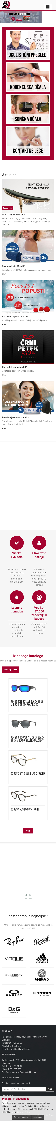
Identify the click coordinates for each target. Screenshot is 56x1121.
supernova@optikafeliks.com (23, 1072)
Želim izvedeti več (21, 1117)
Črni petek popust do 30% (14, 367)
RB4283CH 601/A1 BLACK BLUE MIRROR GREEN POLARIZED (27, 703)
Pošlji (50, 1089)
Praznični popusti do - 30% (15, 316)
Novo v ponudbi (11, 669)
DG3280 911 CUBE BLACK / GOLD (28, 773)
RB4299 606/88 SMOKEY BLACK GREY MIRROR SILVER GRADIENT (27, 738)
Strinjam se (37, 1117)
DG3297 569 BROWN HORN (25, 809)
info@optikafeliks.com (20, 1049)
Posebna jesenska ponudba (15, 417)
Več (4, 274)
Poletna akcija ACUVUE (13, 266)
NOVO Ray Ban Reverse (13, 214)
